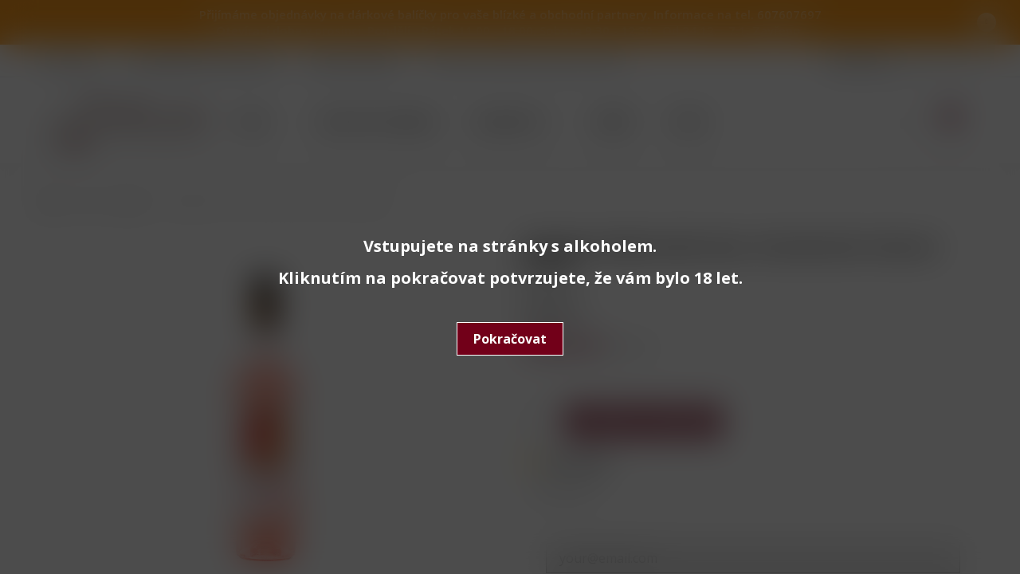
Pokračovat (510, 339)
